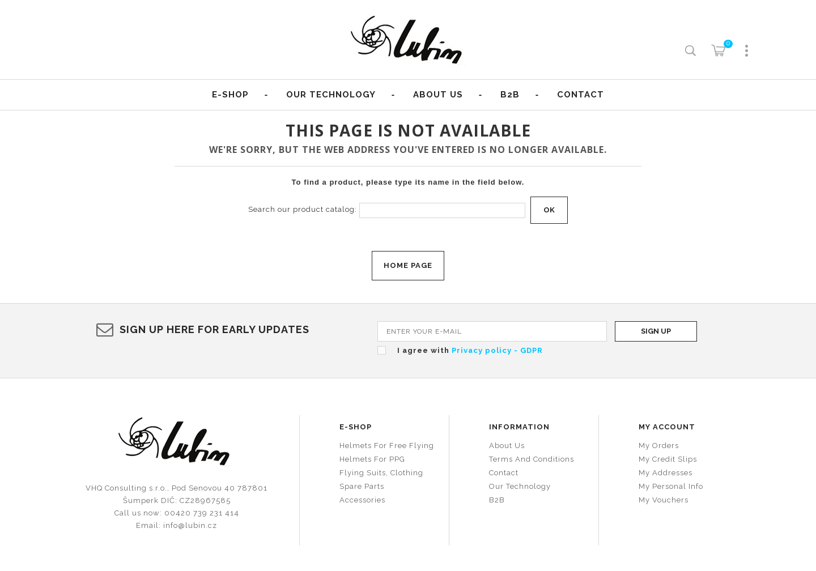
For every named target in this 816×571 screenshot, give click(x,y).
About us (438, 95)
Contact (580, 95)
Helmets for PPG (372, 459)
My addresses (665, 472)
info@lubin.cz (190, 525)
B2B (510, 95)
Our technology (520, 486)
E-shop (230, 95)
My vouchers (663, 500)
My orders (659, 445)
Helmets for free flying (386, 445)
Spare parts (361, 486)
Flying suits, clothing (381, 472)
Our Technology (331, 95)
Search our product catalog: (302, 209)
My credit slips (668, 459)
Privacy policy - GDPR (497, 350)
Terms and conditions (531, 459)
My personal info (671, 486)
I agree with (470, 350)
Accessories (362, 500)
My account (667, 427)
